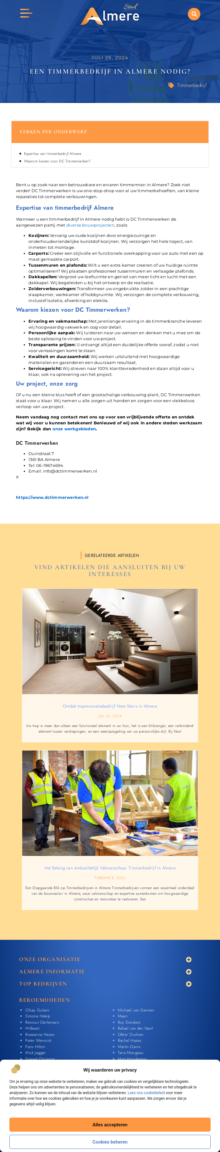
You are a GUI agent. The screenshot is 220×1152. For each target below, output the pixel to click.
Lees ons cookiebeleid (146, 1093)
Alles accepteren (110, 1125)
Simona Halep (37, 1016)
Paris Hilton (35, 1047)
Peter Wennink (38, 1040)
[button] (194, 14)
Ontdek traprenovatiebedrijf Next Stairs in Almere (110, 706)
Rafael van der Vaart (135, 1028)
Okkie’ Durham (131, 1034)
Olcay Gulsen (37, 1010)
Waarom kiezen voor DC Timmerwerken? (57, 161)
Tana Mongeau (130, 1053)
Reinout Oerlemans (42, 1022)
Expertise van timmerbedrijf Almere (53, 153)
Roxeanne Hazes (39, 1034)
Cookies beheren (110, 1142)
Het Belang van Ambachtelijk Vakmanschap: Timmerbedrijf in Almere (110, 868)
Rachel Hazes (129, 1040)
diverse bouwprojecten (90, 225)
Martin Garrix (129, 1047)
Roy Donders (129, 1022)
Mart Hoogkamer (132, 1059)
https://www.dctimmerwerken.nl (52, 497)
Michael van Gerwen (136, 1010)
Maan (123, 1016)
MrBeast (32, 1028)
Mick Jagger (35, 1053)
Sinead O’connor (40, 1059)
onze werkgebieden (74, 429)
